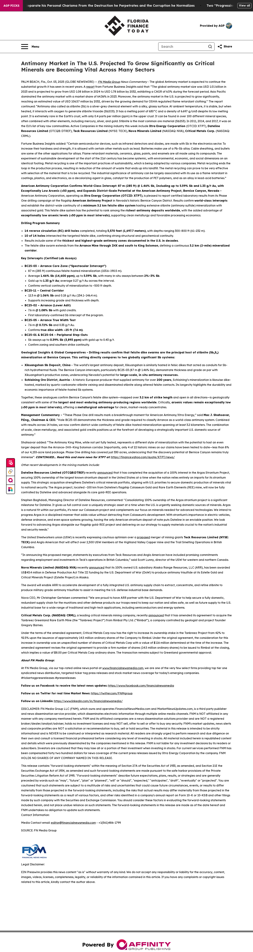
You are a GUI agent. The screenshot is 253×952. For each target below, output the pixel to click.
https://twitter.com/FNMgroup (112, 693)
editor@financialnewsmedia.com (73, 822)
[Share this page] (224, 46)
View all (244, 5)
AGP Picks (11, 5)
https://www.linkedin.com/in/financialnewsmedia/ (88, 701)
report (90, 86)
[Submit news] (11, 463)
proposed (143, 537)
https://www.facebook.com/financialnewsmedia (141, 685)
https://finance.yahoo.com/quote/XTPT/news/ (143, 457)
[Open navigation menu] (30, 46)
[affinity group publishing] (11, 480)
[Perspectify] (11, 471)
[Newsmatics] (11, 489)
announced (105, 472)
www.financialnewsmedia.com (122, 668)
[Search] (182, 47)
